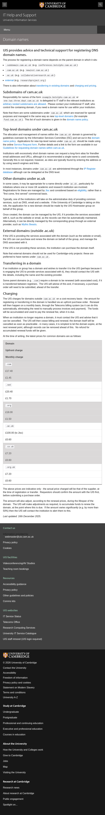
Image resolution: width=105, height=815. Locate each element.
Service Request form (25, 144)
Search (100, 4)
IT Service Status (12, 616)
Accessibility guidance (14, 584)
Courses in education (14, 734)
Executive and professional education (22, 729)
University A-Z (10, 697)
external (9, 80)
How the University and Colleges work (23, 749)
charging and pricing (85, 85)
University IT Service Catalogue (19, 633)
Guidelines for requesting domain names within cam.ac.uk (33, 148)
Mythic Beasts (29, 224)
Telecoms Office (11, 622)
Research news (11, 787)
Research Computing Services (19, 627)
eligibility (82, 190)
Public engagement (13, 799)
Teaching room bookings (16, 569)
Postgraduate (10, 717)
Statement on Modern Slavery (19, 687)
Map (5, 766)
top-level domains (64, 116)
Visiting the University (14, 772)
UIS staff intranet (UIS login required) (22, 639)
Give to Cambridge (13, 755)
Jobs (5, 761)
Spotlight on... (10, 804)
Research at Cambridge (16, 781)
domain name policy (77, 119)
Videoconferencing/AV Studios (19, 563)
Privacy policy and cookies (17, 682)
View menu (4, 4)
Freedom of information (15, 677)
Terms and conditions (14, 692)
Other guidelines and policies (18, 595)
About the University (15, 743)
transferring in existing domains (52, 85)
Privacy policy (10, 542)
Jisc (47, 190)
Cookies (7, 548)
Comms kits (9, 601)
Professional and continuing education (23, 723)
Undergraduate (11, 712)
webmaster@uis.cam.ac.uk (19, 536)
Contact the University (14, 668)
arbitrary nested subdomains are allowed (24, 104)
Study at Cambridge (14, 705)
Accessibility (9, 673)
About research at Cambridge (18, 793)
